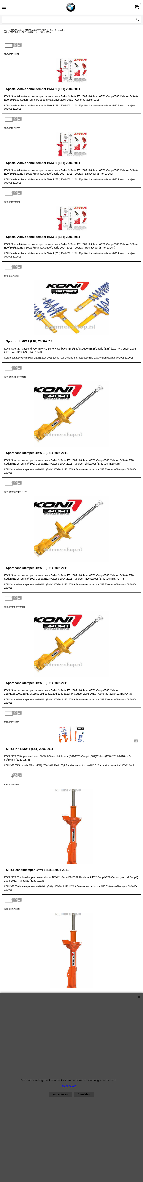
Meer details (69, 1086)
